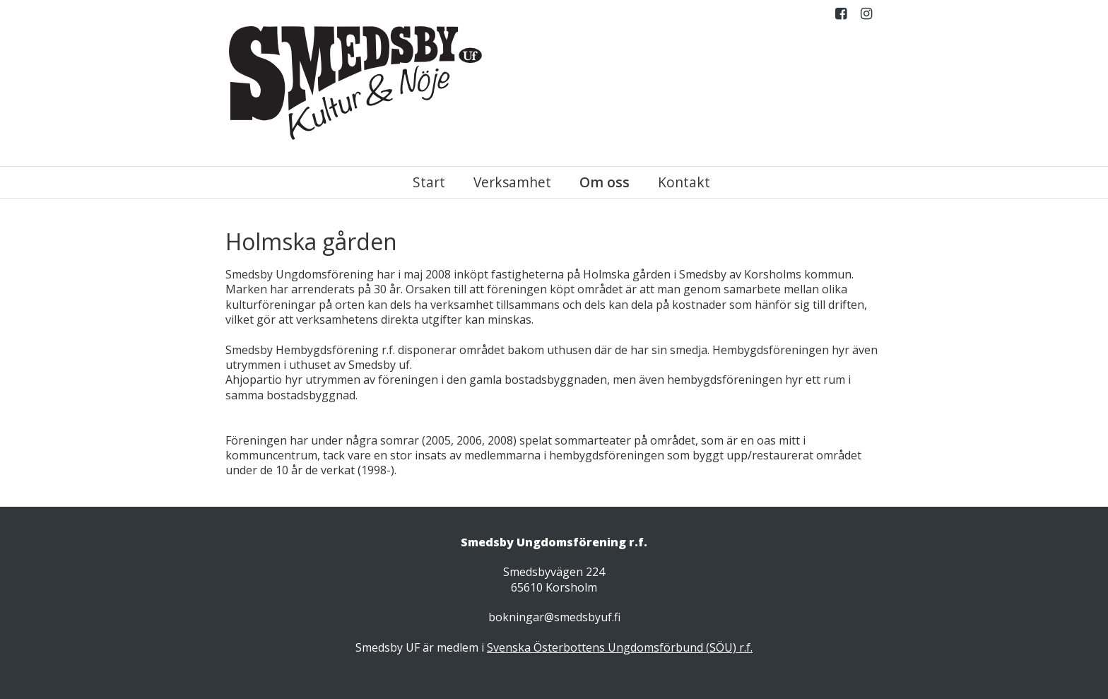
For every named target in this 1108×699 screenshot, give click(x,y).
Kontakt (684, 182)
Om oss (604, 182)
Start (429, 182)
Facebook (841, 16)
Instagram (866, 16)
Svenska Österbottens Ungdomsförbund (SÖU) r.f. (620, 647)
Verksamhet (512, 182)
